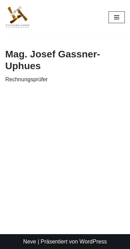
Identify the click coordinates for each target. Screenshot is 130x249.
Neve (29, 242)
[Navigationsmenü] (117, 17)
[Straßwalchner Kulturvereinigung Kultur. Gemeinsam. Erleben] (19, 17)
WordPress (93, 242)
